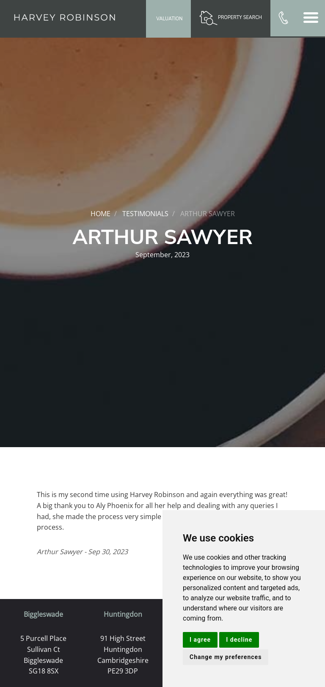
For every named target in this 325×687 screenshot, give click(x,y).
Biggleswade (43, 614)
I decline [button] (239, 639)
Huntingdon (123, 614)
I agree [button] (200, 639)
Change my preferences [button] (226, 657)
